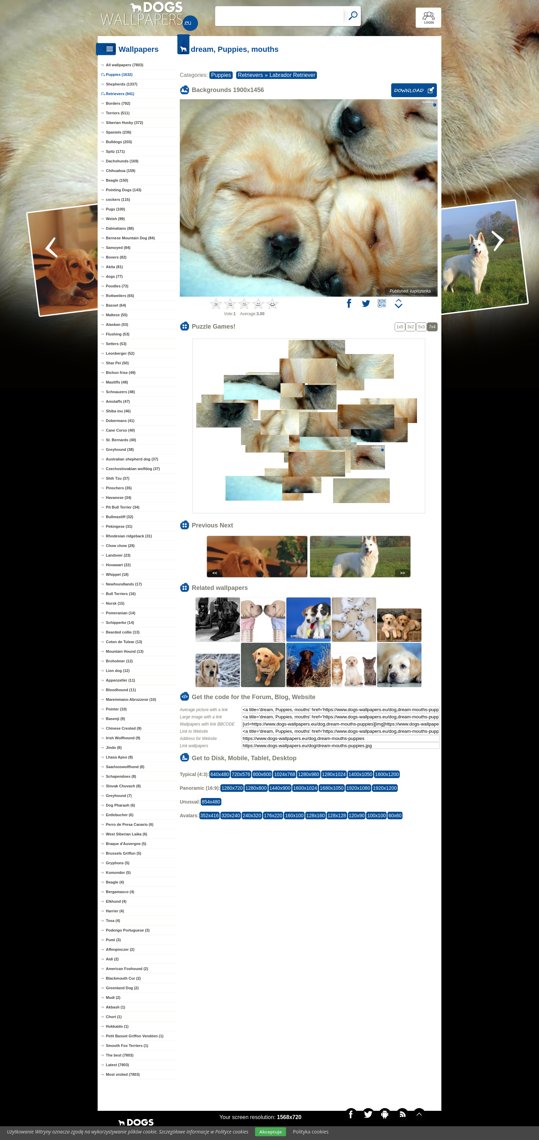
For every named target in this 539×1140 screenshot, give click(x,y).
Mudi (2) (113, 997)
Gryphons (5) (117, 863)
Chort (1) (114, 1017)
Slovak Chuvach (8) (123, 786)
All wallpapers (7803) (124, 65)
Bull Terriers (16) (121, 594)
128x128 (337, 815)
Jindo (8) (114, 747)
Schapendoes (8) (121, 776)
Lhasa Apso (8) (119, 757)
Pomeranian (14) (120, 613)
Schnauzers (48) (120, 392)
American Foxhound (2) (127, 969)
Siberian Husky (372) (124, 123)
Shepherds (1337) (122, 84)
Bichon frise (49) (120, 372)
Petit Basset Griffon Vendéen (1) (134, 1036)
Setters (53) (116, 344)
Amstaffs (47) (118, 401)
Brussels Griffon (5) (123, 853)
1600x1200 (387, 774)
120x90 (357, 815)
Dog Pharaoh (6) (120, 805)
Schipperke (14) (120, 622)
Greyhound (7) (119, 796)
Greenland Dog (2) (122, 988)
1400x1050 (360, 774)
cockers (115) (118, 199)
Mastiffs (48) (117, 382)
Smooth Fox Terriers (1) (127, 1046)
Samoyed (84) (118, 248)
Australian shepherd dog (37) (132, 459)
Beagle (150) (117, 180)
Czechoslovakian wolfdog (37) (133, 469)
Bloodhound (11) (121, 690)
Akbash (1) (115, 1007)
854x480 (211, 802)
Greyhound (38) (120, 449)
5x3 (421, 326)
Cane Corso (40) (120, 430)
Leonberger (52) (120, 353)
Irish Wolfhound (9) (123, 738)
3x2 (410, 326)
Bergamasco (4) (120, 892)
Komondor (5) (118, 872)
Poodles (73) (117, 286)
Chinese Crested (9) (123, 728)
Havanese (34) (118, 497)
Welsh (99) (115, 219)
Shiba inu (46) (118, 411)
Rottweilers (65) (120, 296)
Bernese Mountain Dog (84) (130, 238)
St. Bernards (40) (121, 440)
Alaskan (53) (117, 324)
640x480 (219, 774)
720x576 (241, 774)
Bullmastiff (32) (119, 517)
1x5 (400, 326)
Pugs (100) (115, 209)
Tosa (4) (113, 921)
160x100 (294, 815)
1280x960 (308, 774)
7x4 (432, 326)
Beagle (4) (115, 882)
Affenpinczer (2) (120, 949)
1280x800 (256, 788)
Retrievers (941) (120, 94)
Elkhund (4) (116, 901)
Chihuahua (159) (120, 171)
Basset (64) (116, 305)
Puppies (221, 75)
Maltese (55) (117, 315)
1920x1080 (358, 788)
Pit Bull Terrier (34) (123, 507)
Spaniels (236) (118, 132)
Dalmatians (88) (120, 228)
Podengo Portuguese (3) (128, 930)
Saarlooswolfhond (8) (125, 767)
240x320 (252, 815)
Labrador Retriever (292, 75)
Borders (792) (118, 103)
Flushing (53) (117, 334)
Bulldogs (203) (119, 142)
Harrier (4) (115, 911)
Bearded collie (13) (123, 632)
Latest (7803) (117, 1065)
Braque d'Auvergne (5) (126, 844)
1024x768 (284, 774)
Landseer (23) (118, 555)
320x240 (230, 815)
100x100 (376, 815)
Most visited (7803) (123, 1074)
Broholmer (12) (119, 661)
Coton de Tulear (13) (124, 642)
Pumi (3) (113, 940)
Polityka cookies (311, 1131)
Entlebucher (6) (119, 815)
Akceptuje (270, 1132)
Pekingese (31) (119, 526)
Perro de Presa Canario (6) (129, 824)
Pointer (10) (116, 709)
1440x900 (280, 788)
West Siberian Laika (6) (126, 834)
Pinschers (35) (119, 488)
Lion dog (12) (118, 671)
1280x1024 (334, 774)
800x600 (262, 774)
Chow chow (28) (120, 546)
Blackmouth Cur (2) (123, 978)
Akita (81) (114, 267)
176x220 (273, 815)
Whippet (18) (117, 574)
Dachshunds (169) (122, 161)
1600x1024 (305, 788)
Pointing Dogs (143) (123, 190)
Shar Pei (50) (117, 363)
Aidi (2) (112, 959)
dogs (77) (114, 276)
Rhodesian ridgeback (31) (129, 536)
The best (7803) (119, 1055)
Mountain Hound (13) (124, 651)
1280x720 (232, 788)
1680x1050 (331, 788)
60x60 (395, 815)
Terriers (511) (118, 113)
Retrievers (250, 75)
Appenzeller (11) (120, 680)
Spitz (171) (115, 151)
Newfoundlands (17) (124, 584)
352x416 (209, 815)
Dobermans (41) (120, 421)
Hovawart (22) (118, 565)
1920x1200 (385, 788)
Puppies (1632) (119, 74)
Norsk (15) (115, 603)
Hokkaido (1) (117, 1026)
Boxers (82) (116, 257)
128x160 (315, 815)
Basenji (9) (115, 719)
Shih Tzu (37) (117, 478)
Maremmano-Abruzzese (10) (131, 699)
